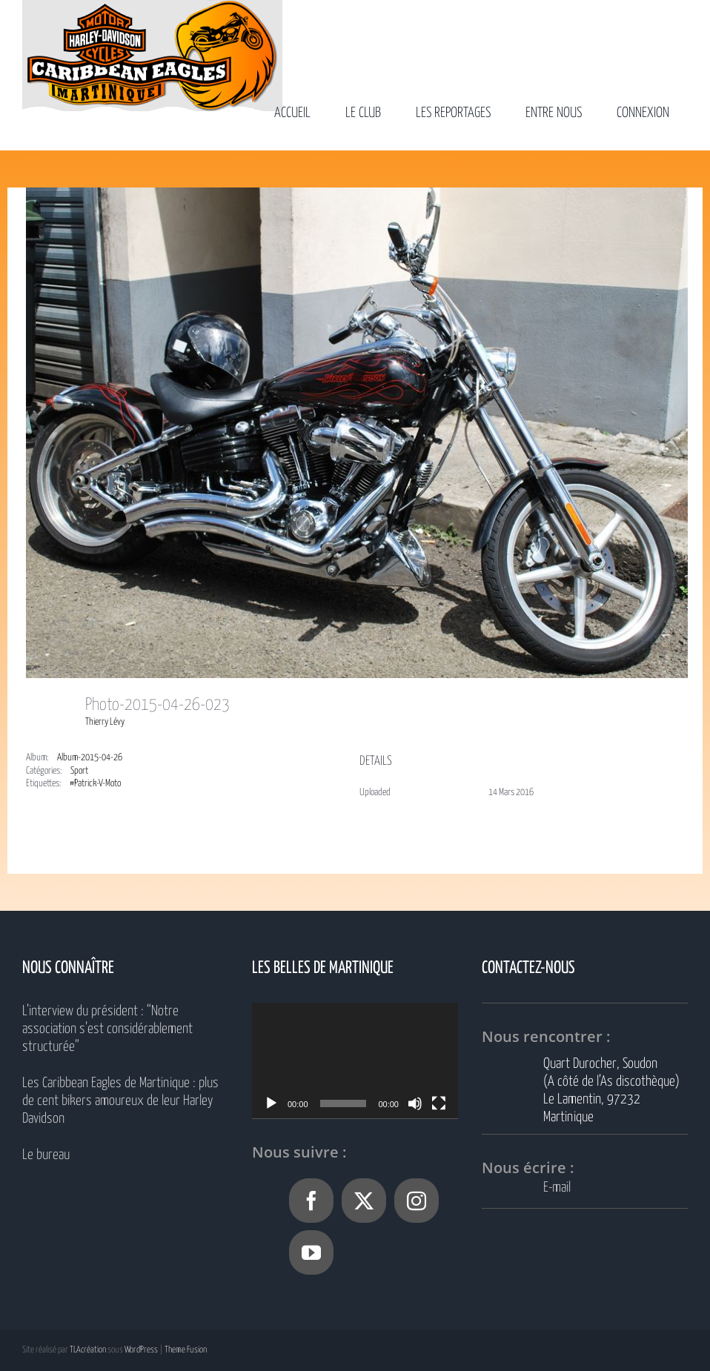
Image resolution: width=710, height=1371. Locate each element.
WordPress (141, 1350)
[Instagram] (416, 1200)
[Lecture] (271, 1103)
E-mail (557, 1188)
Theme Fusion (186, 1350)
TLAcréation (88, 1350)
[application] (355, 1060)
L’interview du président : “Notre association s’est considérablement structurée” (107, 1029)
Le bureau (46, 1155)
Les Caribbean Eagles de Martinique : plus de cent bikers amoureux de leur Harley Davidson (120, 1101)
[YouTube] (311, 1252)
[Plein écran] (438, 1103)
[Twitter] (364, 1200)
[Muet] (415, 1103)
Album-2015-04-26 (89, 758)
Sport (79, 771)
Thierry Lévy (105, 722)
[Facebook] (311, 1200)
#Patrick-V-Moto (95, 784)
